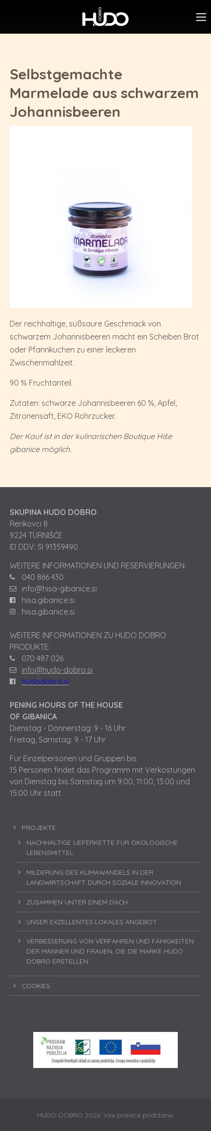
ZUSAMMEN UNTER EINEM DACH (77, 902)
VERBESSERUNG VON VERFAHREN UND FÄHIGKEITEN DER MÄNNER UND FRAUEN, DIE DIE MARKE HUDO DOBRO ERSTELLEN (110, 951)
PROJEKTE (39, 827)
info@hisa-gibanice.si (59, 588)
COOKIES (36, 985)
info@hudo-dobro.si (57, 670)
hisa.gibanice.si (48, 600)
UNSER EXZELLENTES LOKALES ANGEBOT (91, 921)
